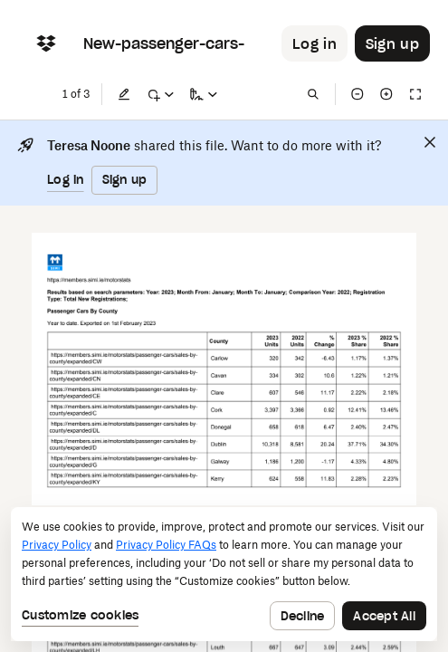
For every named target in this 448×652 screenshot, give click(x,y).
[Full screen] (415, 94)
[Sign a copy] (203, 94)
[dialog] (224, 574)
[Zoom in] (386, 94)
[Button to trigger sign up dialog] (392, 43)
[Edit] (124, 94)
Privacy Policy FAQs (166, 544)
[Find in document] (313, 94)
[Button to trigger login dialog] (314, 43)
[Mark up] (160, 94)
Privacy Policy (56, 544)
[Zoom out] (357, 94)
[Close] (429, 142)
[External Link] (89, 280)
